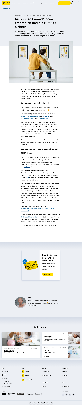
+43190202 (6, 381)
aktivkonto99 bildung (27, 118)
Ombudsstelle (7, 386)
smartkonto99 (25, 116)
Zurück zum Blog (6, 8)
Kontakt (6, 378)
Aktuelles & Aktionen (36, 15)
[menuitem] (13, 3)
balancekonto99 (35, 116)
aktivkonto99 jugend (43, 118)
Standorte (6, 371)
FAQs (5, 375)
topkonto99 (46, 116)
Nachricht (27, 167)
